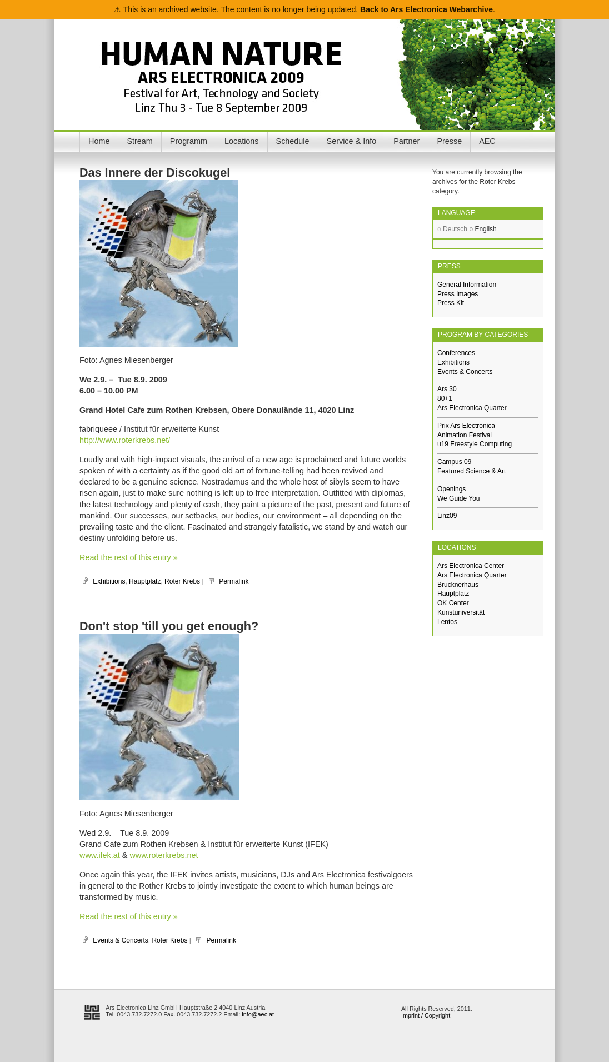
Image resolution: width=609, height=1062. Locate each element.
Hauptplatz (145, 581)
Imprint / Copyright (425, 1015)
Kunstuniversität (461, 612)
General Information (466, 284)
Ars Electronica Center (470, 566)
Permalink (233, 581)
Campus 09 (454, 462)
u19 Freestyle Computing (474, 444)
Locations (241, 141)
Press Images (457, 294)
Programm (188, 141)
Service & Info (352, 141)
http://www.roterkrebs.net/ (124, 440)
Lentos (447, 622)
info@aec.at (258, 1014)
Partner (406, 141)
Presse (449, 141)
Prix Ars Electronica (466, 426)
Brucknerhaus (457, 585)
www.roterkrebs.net (163, 855)
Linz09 (447, 516)
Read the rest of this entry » (128, 557)
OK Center (453, 603)
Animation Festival (464, 435)
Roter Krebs (182, 581)
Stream (139, 141)
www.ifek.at (99, 855)
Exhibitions (109, 581)
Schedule (293, 141)
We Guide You (458, 498)
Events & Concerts (120, 940)
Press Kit (450, 303)
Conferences (456, 353)
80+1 (444, 398)
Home (98, 141)
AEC (487, 141)
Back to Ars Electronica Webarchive (426, 9)
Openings (451, 489)
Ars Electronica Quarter (472, 408)
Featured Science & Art (471, 471)
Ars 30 (447, 389)
